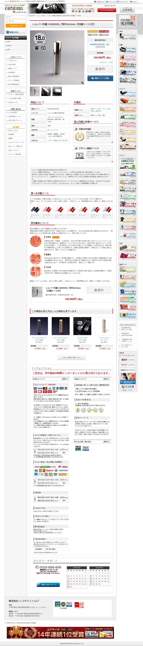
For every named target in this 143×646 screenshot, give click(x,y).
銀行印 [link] (9, 45)
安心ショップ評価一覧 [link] (15, 146)
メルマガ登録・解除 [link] (14, 98)
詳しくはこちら (52, 130)
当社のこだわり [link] (13, 130)
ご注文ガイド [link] (12, 60)
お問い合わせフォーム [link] (15, 120)
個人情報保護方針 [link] (13, 84)
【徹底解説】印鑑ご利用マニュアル (126, 340)
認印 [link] (8, 49)
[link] (39, 334)
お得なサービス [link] (13, 102)
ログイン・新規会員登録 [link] (16, 94)
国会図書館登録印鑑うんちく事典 (126, 328)
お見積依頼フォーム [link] (14, 116)
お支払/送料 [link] (12, 64)
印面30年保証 (93, 31)
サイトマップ (123, 2)
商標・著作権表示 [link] (13, 76)
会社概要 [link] (11, 134)
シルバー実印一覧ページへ (71, 357)
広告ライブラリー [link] (13, 150)
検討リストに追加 (100, 78)
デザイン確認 (104, 31)
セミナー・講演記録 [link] (14, 154)
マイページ (111, 2)
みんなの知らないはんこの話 (126, 346)
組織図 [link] (10, 138)
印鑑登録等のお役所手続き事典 (126, 334)
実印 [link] (8, 41)
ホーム (134, 2)
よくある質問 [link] (12, 112)
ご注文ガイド (100, 2)
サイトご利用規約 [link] (13, 80)
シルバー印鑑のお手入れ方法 (57, 140)
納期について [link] (12, 68)
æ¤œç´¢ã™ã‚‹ (15, 26)
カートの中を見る (107, 10)
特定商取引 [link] (11, 72)
